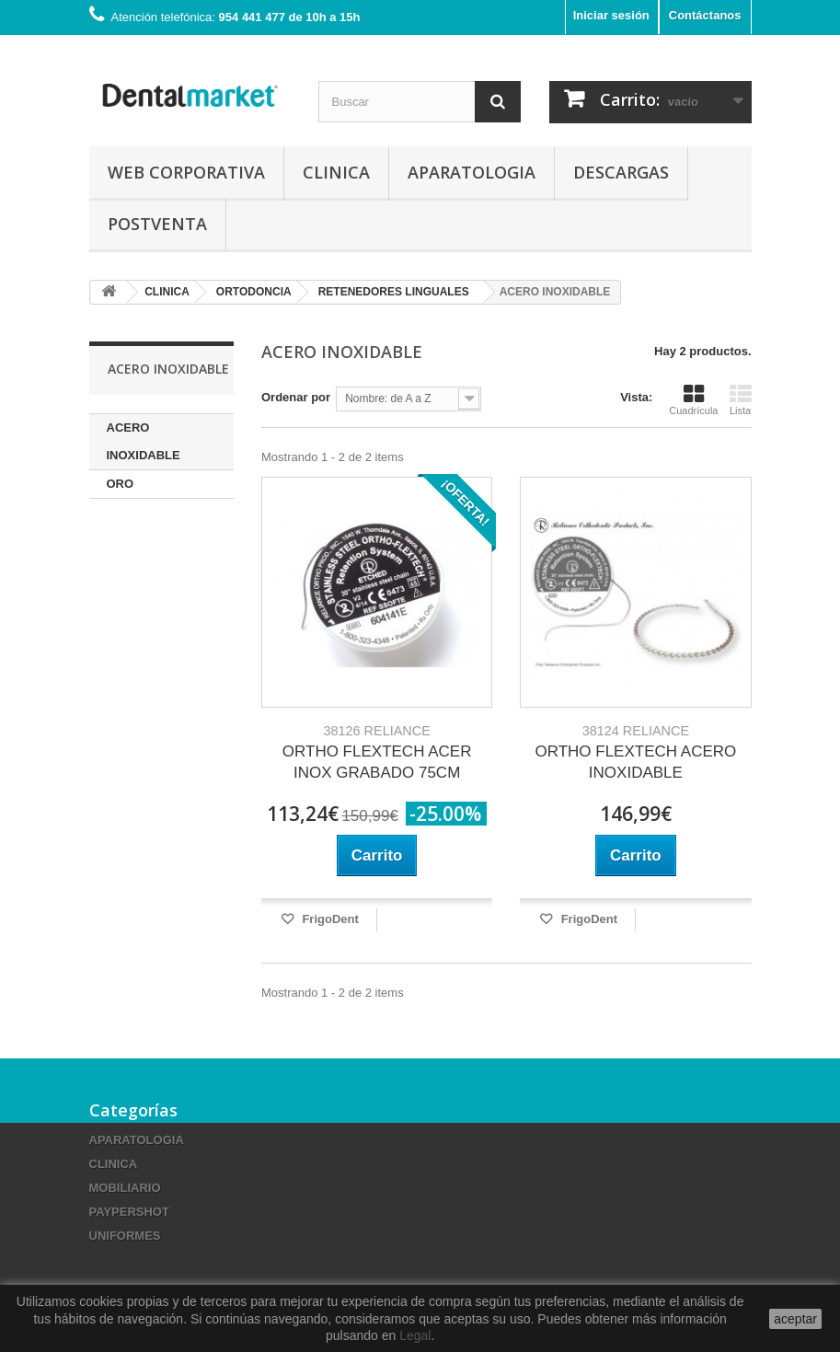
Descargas (621, 172)
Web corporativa (186, 172)
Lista (741, 399)
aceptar (795, 1319)
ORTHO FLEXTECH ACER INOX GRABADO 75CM (377, 752)
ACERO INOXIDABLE (143, 441)
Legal (415, 1335)
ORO (120, 484)
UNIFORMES (125, 1235)
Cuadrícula (693, 399)
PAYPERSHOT (129, 1212)
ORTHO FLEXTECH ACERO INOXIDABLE (635, 752)
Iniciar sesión (611, 15)
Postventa (157, 224)
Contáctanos (705, 15)
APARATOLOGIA (471, 172)
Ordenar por (295, 397)
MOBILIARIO (125, 1188)
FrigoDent (329, 919)
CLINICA (336, 172)
